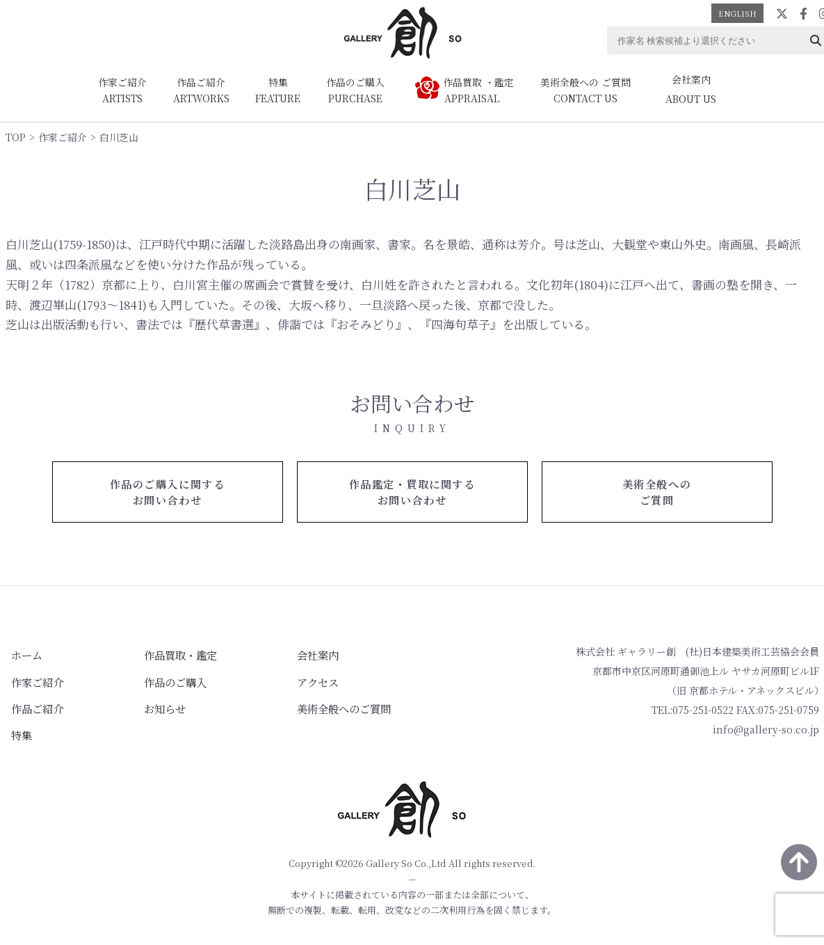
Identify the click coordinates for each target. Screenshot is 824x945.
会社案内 (280, 655)
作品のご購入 (153, 679)
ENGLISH (737, 13)
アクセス (280, 679)
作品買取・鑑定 (158, 655)
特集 (15, 728)
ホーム (20, 655)
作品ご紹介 (30, 703)
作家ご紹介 (62, 137)
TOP (16, 137)
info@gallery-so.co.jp (766, 731)
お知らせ (143, 703)
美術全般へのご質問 (305, 703)
